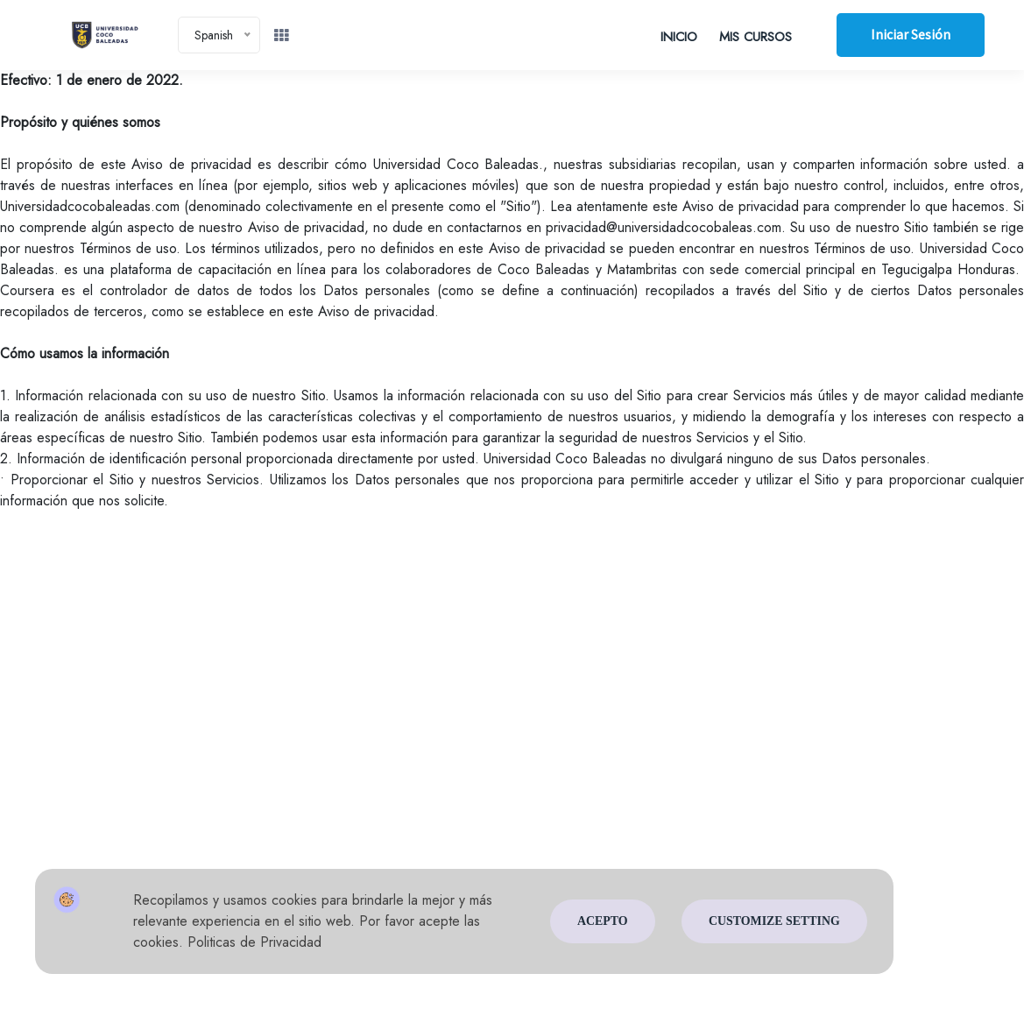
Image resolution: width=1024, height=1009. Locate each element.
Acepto (601, 921)
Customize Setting (774, 921)
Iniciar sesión (910, 35)
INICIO (677, 36)
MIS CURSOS (753, 36)
